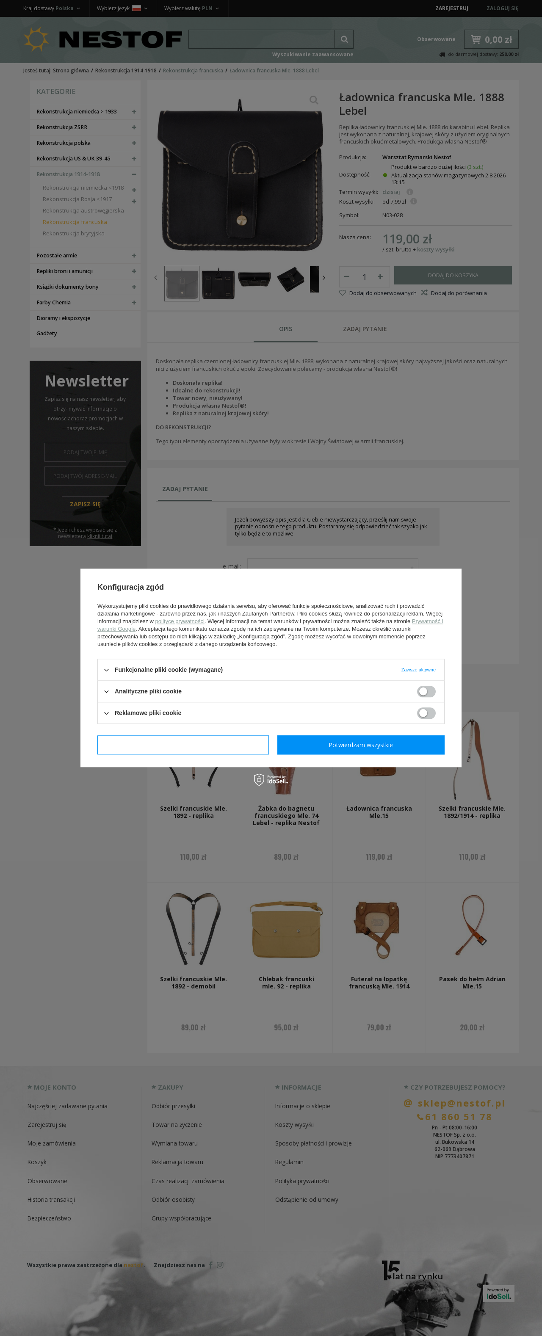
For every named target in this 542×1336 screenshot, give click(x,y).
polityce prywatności (180, 621)
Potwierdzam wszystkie (361, 745)
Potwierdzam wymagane (183, 745)
